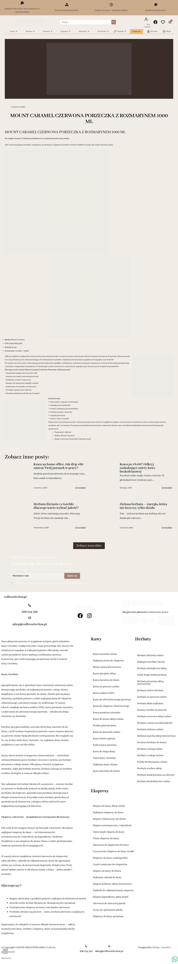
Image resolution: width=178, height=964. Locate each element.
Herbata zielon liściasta (150, 690)
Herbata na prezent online (152, 697)
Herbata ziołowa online (150, 729)
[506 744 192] (29, 605)
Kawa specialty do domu (106, 771)
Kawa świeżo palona (104, 738)
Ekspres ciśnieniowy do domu (109, 819)
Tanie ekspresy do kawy (106, 838)
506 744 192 (30, 612)
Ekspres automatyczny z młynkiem (112, 825)
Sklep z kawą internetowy (107, 667)
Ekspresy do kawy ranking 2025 (110, 858)
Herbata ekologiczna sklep (152, 668)
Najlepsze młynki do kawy (107, 877)
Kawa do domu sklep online (108, 719)
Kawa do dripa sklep (104, 751)
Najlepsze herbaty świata (151, 661)
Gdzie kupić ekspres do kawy (109, 832)
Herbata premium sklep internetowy (150, 683)
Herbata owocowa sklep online (154, 716)
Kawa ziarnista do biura (106, 680)
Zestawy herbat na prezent (152, 710)
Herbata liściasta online (150, 655)
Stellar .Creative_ (162, 947)
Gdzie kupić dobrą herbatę (152, 674)
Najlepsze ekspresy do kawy (108, 812)
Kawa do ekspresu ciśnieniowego (111, 706)
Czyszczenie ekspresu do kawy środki (113, 851)
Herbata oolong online (150, 749)
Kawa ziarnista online (105, 654)
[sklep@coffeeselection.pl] (29, 618)
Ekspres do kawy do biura (107, 871)
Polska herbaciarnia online (152, 762)
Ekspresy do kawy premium (108, 916)
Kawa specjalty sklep (104, 673)
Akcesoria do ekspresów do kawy (111, 845)
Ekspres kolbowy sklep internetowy (112, 884)
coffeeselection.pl (15, 597)
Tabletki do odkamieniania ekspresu (113, 890)
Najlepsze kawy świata (105, 764)
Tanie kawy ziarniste (104, 758)
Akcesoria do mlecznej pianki (109, 903)
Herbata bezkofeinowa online (153, 781)
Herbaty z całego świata (150, 755)
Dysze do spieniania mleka (108, 910)
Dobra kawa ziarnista (104, 745)
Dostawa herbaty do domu (151, 742)
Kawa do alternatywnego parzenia (112, 699)
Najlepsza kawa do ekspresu (108, 660)
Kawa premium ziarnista (106, 712)
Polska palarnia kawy (104, 725)
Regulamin (6, 958)
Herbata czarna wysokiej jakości (155, 723)
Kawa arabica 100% (103, 693)
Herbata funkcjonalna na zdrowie (156, 775)
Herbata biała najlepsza (150, 703)
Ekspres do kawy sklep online (109, 806)
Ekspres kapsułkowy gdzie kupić (110, 897)
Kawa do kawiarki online (106, 732)
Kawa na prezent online (106, 686)
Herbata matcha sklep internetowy (156, 736)
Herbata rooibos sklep (149, 768)
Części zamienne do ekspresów (110, 864)
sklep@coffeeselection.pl (29, 624)
